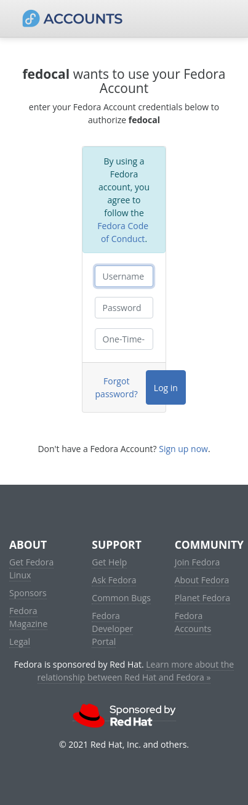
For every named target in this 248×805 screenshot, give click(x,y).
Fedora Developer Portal (112, 628)
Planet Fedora (202, 598)
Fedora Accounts (193, 622)
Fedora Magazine (28, 617)
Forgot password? (116, 387)
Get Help (109, 562)
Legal (19, 641)
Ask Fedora (114, 580)
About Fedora (202, 580)
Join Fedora (197, 562)
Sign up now (183, 449)
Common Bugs (121, 598)
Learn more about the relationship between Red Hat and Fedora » (136, 670)
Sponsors (28, 593)
